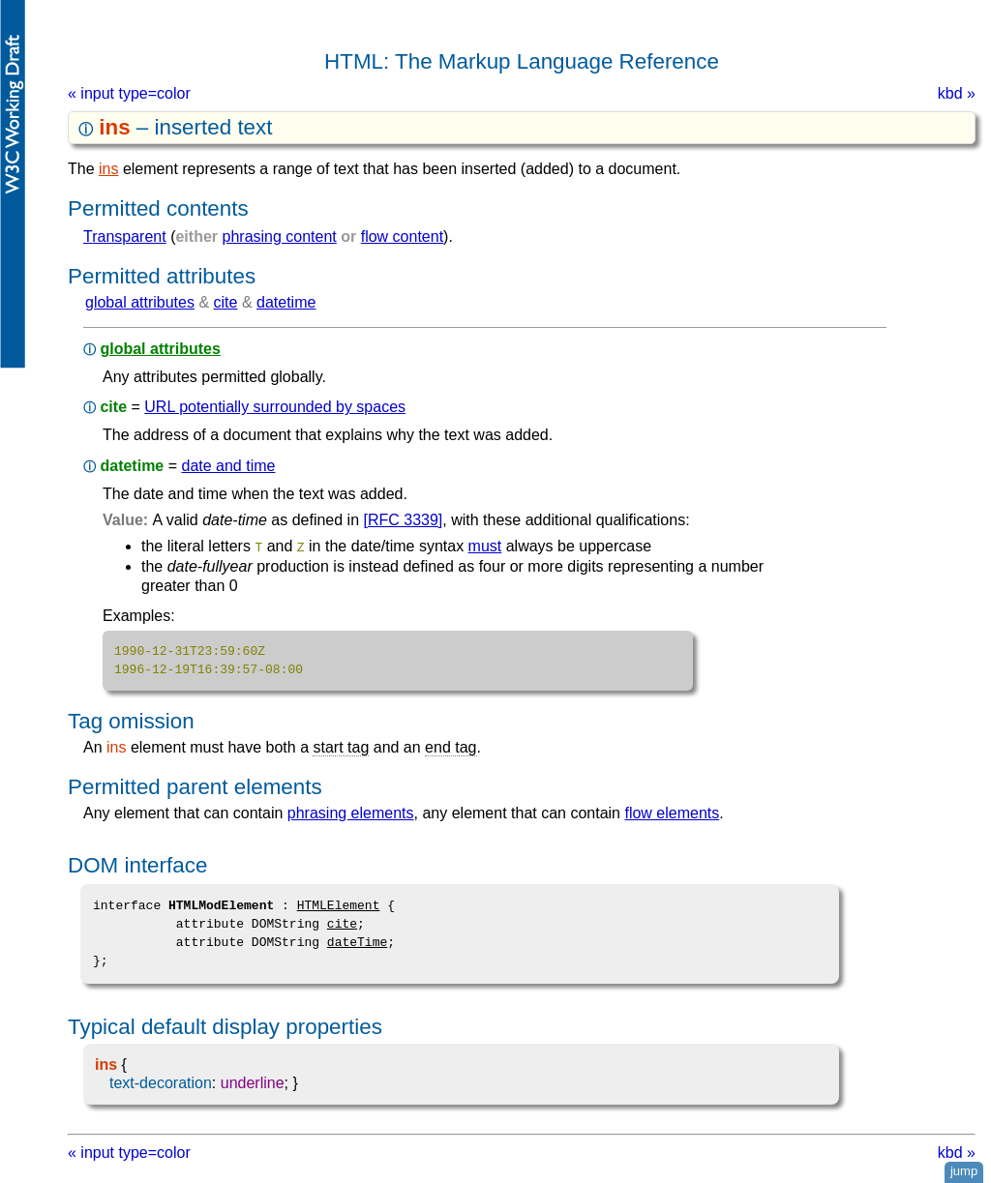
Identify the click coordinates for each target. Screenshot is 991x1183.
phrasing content (280, 236)
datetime (285, 302)
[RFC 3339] (403, 520)
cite (226, 302)
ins (108, 169)
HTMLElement (338, 904)
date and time (228, 466)
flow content (402, 236)
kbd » (957, 93)
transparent (124, 236)
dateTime (357, 941)
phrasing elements (350, 812)
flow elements (671, 812)
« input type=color (129, 93)
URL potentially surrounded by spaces (274, 407)
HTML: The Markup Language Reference (521, 61)
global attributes (140, 302)
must (485, 546)
